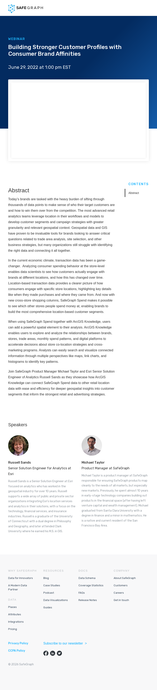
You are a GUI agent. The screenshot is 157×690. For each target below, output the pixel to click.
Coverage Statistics (90, 585)
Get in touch (121, 600)
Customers (121, 585)
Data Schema (86, 578)
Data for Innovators (20, 578)
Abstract (133, 193)
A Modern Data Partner (17, 587)
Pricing (12, 629)
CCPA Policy (16, 650)
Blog (46, 578)
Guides (47, 607)
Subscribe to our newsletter (63, 643)
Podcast (48, 592)
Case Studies (51, 585)
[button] (145, 8)
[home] (25, 8)
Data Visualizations (55, 600)
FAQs (81, 592)
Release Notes (87, 600)
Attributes (14, 614)
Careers (119, 592)
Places (12, 607)
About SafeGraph (125, 578)
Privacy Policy (18, 643)
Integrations (16, 621)
